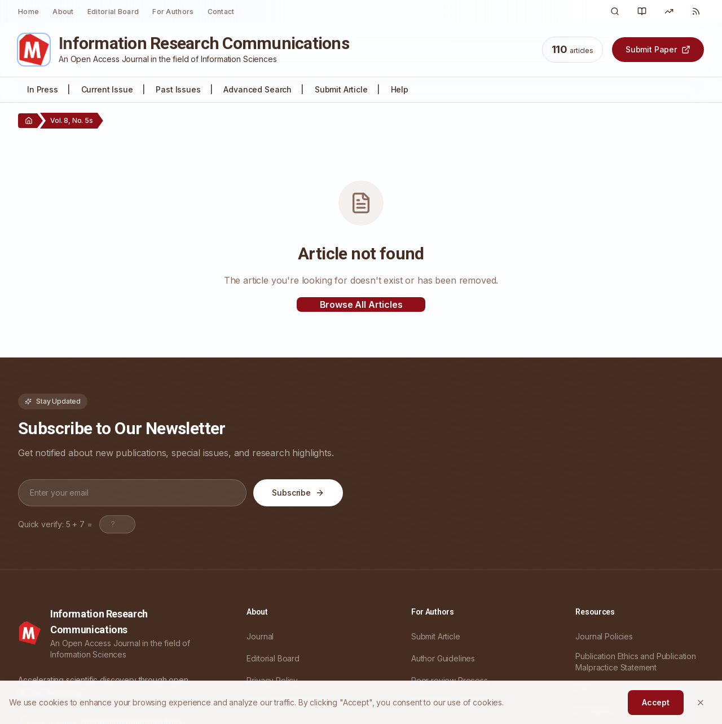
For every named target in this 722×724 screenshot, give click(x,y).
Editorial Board (113, 11)
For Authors (172, 11)
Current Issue (107, 89)
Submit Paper (658, 49)
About (63, 11)
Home (28, 11)
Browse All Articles (361, 304)
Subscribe (298, 492)
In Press (42, 89)
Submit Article (341, 89)
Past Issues (178, 89)
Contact (221, 11)
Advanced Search (257, 89)
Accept (656, 702)
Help (399, 89)
